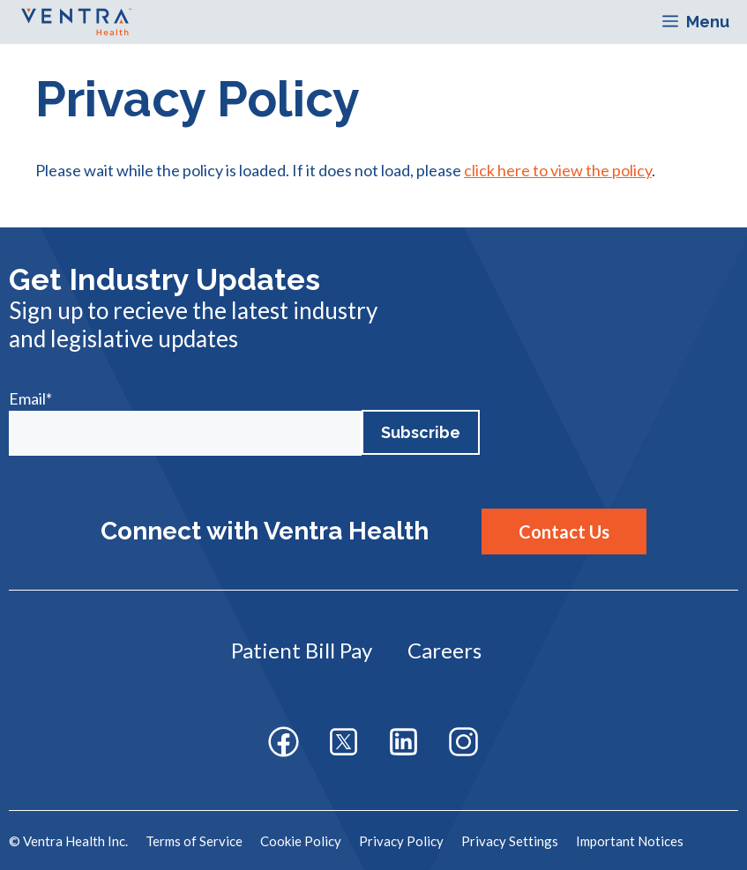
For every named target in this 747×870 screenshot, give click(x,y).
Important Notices (630, 841)
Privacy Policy (401, 841)
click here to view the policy (558, 170)
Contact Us (564, 531)
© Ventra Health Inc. (68, 841)
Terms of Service (194, 841)
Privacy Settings (509, 841)
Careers (444, 650)
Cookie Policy (300, 841)
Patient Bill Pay (301, 650)
